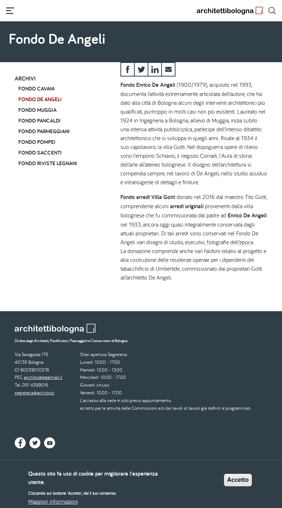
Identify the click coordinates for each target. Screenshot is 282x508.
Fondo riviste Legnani (47, 163)
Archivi (25, 78)
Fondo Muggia (37, 109)
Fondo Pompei (36, 141)
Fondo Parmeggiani (44, 131)
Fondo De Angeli (40, 99)
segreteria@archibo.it (34, 393)
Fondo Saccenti (40, 152)
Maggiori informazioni (53, 503)
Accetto (238, 482)
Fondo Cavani (36, 88)
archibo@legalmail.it (43, 377)
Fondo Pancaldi (39, 120)
